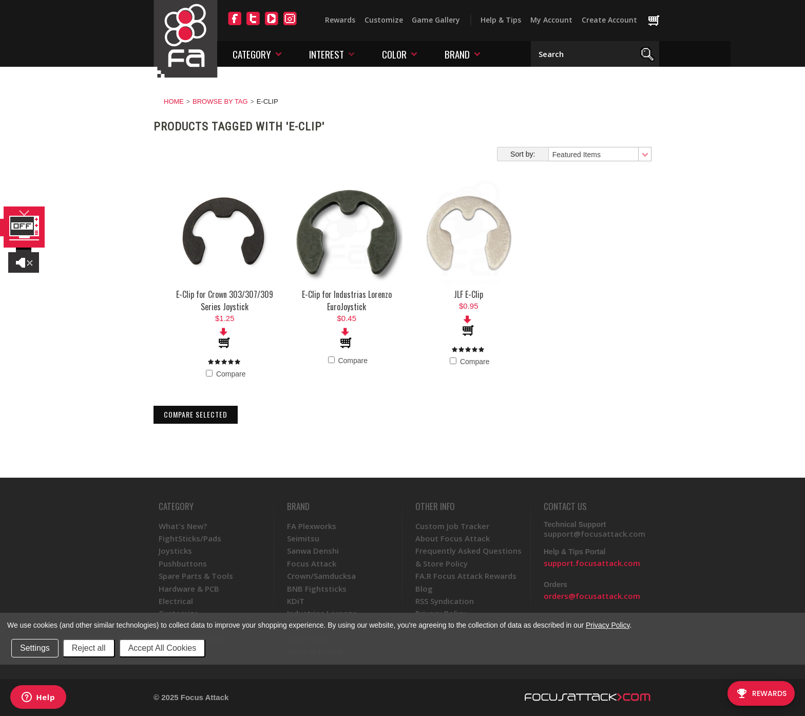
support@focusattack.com (594, 534)
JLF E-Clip (468, 294)
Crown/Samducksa (321, 576)
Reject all (89, 648)
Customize (384, 20)
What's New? (183, 526)
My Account (551, 20)
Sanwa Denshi (313, 550)
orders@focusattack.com (592, 596)
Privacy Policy (607, 625)
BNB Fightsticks (317, 588)
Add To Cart (225, 338)
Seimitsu (303, 538)
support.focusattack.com (592, 563)
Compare (225, 374)
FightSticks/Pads (190, 538)
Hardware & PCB (189, 588)
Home (174, 101)
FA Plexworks (311, 526)
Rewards (340, 20)
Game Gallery (436, 20)
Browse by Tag (220, 101)
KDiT (295, 601)
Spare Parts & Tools (196, 576)
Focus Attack (311, 563)
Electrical (176, 601)
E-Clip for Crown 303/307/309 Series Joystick (224, 300)
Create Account (609, 20)
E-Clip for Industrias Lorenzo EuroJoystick (347, 300)
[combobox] (599, 154)
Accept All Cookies (162, 648)
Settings (35, 648)
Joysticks (175, 550)
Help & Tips (501, 20)
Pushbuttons (183, 563)
